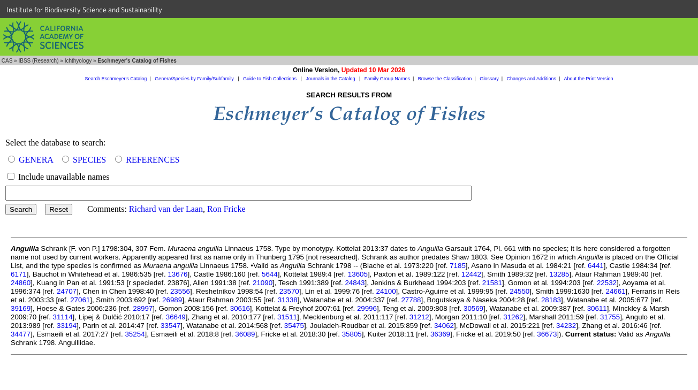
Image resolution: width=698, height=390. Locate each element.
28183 (551, 300)
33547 (170, 326)
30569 (473, 308)
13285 (559, 274)
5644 (270, 274)
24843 (355, 283)
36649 (176, 317)
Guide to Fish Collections (270, 78)
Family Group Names (387, 78)
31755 (610, 317)
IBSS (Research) (38, 61)
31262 (513, 317)
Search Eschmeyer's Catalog (116, 78)
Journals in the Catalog (331, 78)
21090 (262, 283)
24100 (386, 291)
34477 (21, 334)
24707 (67, 291)
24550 (519, 291)
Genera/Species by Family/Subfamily (195, 78)
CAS (7, 61)
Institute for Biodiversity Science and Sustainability (84, 9)
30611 (597, 308)
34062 (444, 326)
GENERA (36, 159)
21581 (492, 283)
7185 (458, 266)
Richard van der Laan (166, 208)
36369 (440, 334)
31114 (63, 317)
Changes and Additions (531, 78)
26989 (172, 300)
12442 (471, 274)
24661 (615, 291)
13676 (177, 274)
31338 (288, 300)
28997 (143, 308)
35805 (352, 334)
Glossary (489, 78)
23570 (289, 291)
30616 (240, 308)
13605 (358, 274)
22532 (607, 283)
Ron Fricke (226, 208)
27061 (80, 300)
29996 (367, 308)
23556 (180, 291)
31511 (287, 317)
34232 (566, 326)
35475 (294, 326)
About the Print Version (588, 78)
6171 (19, 274)
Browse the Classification (445, 78)
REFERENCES (152, 159)
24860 (21, 283)
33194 (67, 326)
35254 (135, 334)
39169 (21, 308)
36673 (547, 334)
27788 (411, 300)
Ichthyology (78, 61)
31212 (419, 317)
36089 (245, 334)
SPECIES (89, 159)
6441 (596, 266)
